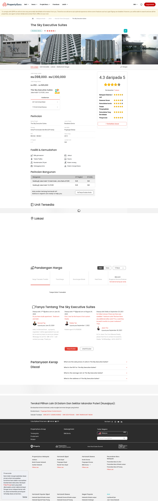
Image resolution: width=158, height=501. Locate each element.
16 (34, 59)
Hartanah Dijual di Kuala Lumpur (41, 479)
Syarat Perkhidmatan (52, 496)
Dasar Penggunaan (37, 496)
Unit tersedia (44, 67)
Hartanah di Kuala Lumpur (89, 479)
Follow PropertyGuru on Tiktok (126, 422)
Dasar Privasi (65, 496)
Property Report (122, 446)
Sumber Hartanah (37, 465)
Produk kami (35, 436)
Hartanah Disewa (88, 457)
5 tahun (117, 268)
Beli (100, 268)
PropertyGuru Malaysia (40, 457)
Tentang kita (35, 433)
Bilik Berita (67, 433)
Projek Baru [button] (45, 4)
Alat (108, 476)
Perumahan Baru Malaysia (113, 458)
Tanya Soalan (71, 349)
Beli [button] (26, 4)
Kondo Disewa (86, 459)
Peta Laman (110, 487)
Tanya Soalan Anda (84, 192)
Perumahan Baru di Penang (114, 467)
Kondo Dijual (60, 459)
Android (51, 421)
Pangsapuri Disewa (87, 462)
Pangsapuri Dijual (62, 462)
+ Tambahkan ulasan (112, 124)
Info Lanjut (34, 67)
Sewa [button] (34, 4)
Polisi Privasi (7, 485)
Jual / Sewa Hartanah (113, 482)
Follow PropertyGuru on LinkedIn (121, 422)
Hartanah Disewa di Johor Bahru (66, 484)
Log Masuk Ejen (111, 479)
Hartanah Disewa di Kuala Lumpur (66, 479)
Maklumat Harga (63, 67)
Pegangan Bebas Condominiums (51, 411)
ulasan (116, 90)
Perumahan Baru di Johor (114, 462)
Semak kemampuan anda (118, 282)
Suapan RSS (110, 484)
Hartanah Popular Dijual (41, 476)
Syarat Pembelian (77, 496)
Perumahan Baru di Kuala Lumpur (116, 464)
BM (136, 4)
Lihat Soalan (86, 349)
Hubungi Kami (69, 429)
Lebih (65, 4)
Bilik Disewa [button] (86, 465)
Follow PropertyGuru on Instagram (115, 422)
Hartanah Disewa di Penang (65, 482)
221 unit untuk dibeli (45, 102)
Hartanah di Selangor (88, 482)
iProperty (35, 446)
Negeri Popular (87, 476)
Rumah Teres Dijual (62, 465)
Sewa (107, 268)
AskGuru (34, 459)
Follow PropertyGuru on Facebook (112, 422)
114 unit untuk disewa (45, 107)
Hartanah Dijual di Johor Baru (40, 484)
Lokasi (53, 67)
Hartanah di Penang (87, 484)
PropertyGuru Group (38, 429)
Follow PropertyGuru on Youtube (118, 422)
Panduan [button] (56, 4)
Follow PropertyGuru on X (124, 422)
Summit (95, 446)
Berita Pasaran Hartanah (39, 462)
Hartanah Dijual (63, 457)
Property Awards (63, 446)
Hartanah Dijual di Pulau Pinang (41, 482)
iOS (57, 421)
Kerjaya (33, 439)
